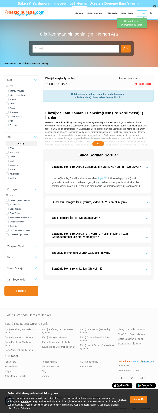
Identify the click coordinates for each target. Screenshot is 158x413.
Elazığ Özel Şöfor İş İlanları (131, 334)
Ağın (12, 148)
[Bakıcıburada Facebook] (122, 378)
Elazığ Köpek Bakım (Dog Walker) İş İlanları (97, 347)
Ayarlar (122, 399)
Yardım (45, 376)
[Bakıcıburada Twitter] (132, 378)
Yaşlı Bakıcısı (15, 209)
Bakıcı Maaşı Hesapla (15, 376)
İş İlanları (78, 13)
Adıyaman (14, 112)
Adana (12, 108)
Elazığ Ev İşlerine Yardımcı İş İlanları (18, 344)
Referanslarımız (49, 361)
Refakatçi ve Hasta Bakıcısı (21, 217)
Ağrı (11, 121)
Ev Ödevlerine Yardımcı (20, 230)
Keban (12, 170)
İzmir (12, 104)
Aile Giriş (112, 13)
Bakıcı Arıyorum (95, 13)
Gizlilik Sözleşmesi (89, 361)
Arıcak (12, 157)
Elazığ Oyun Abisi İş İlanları (131, 329)
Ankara (13, 99)
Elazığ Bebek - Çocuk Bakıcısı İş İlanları (20, 331)
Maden (13, 178)
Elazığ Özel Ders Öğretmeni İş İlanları (95, 331)
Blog (44, 371)
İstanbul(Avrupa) (17, 91)
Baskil (12, 161)
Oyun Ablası (15, 213)
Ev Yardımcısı (16, 205)
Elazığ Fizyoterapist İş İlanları (56, 342)
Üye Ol (142, 13)
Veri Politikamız (12, 366)
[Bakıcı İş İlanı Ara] (76, 49)
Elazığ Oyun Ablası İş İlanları (18, 337)
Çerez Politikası (22, 408)
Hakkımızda (10, 361)
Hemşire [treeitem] (37, 64)
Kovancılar (14, 174)
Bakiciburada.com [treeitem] (12, 64)
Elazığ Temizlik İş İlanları (130, 343)
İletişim (7, 371)
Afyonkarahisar (16, 117)
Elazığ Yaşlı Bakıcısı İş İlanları (19, 350)
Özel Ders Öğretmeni (19, 235)
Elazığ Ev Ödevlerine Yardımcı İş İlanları (96, 339)
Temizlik (13, 226)
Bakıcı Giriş (127, 13)
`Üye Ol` (102, 178)
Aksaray (13, 125)
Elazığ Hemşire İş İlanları (54, 337)
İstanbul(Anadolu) (17, 95)
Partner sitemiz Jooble (129, 370)
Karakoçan (14, 165)
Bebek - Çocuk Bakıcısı (20, 200)
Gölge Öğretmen (17, 222)
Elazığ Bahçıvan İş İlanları (131, 339)
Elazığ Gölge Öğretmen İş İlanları (58, 347)
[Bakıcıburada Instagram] (142, 378)
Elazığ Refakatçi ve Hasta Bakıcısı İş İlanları (59, 331)
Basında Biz (86, 366)
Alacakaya (14, 152)
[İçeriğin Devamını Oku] (98, 143)
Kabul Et (138, 399)
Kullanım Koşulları (51, 366)
